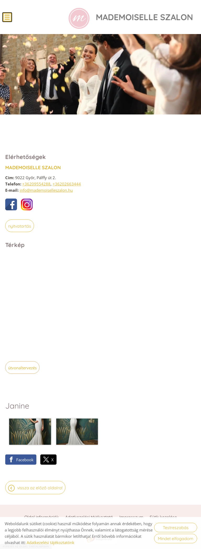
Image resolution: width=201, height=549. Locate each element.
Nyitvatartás (19, 226)
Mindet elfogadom (175, 538)
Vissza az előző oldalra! (40, 487)
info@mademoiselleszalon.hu (46, 190)
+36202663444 (67, 183)
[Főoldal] (79, 18)
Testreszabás (176, 527)
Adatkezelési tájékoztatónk (50, 542)
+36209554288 (36, 183)
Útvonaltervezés (22, 367)
